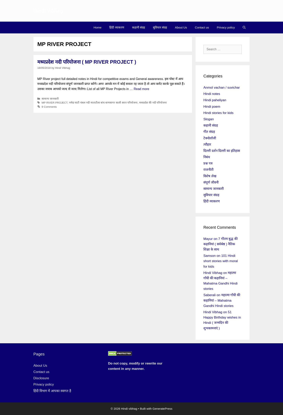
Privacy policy (226, 27)
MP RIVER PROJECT (54, 102)
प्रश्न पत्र (207, 163)
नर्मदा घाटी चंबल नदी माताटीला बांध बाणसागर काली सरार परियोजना (103, 102)
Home (97, 27)
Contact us (202, 27)
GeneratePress (162, 408)
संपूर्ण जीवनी (211, 182)
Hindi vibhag (48, 11)
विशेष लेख (209, 176)
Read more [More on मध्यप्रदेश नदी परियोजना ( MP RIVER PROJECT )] (141, 89)
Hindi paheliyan (214, 100)
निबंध (206, 157)
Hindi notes (211, 94)
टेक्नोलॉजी (209, 138)
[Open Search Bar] (244, 27)
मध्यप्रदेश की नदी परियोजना (153, 102)
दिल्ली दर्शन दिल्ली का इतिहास (221, 151)
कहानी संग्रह (138, 27)
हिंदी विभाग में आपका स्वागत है (52, 391)
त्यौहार (207, 144)
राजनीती (208, 170)
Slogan (208, 119)
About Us (181, 27)
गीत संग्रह (209, 132)
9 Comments (49, 106)
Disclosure (41, 378)
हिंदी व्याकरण (116, 27)
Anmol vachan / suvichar (221, 87)
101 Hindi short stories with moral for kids (220, 261)
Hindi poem (211, 106)
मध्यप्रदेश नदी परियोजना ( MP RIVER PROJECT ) (86, 62)
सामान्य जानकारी (50, 98)
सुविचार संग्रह (160, 27)
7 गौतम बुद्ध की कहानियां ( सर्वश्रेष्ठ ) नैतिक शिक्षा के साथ (220, 244)
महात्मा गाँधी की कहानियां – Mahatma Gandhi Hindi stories (221, 300)
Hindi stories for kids (218, 113)
